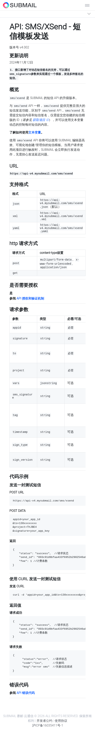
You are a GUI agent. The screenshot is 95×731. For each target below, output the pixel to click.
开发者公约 (44, 721)
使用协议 (61, 721)
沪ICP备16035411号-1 (47, 725)
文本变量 (34, 132)
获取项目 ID (41, 120)
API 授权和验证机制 (30, 298)
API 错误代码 (26, 693)
